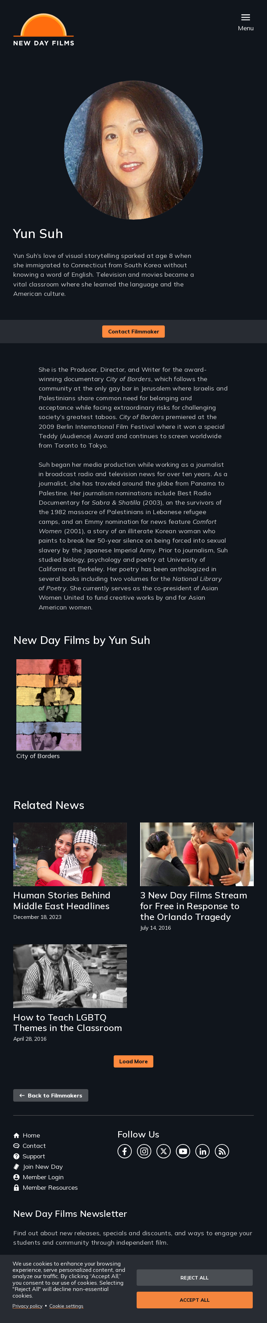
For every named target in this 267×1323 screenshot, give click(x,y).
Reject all (194, 1278)
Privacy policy (27, 1306)
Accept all (195, 1300)
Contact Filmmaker (133, 331)
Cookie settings (66, 1306)
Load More (133, 1061)
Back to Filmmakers (50, 1095)
